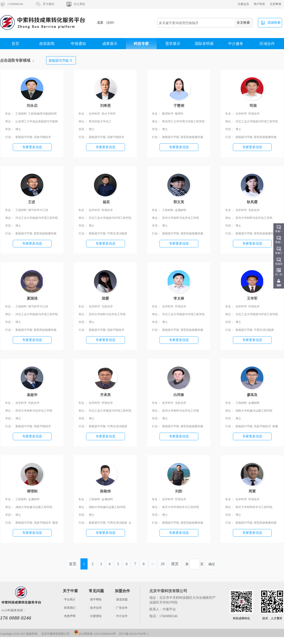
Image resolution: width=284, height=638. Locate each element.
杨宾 (105, 202)
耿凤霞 (252, 202)
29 (162, 564)
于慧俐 (178, 106)
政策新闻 (46, 44)
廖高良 (252, 395)
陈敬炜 (105, 491)
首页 (15, 44)
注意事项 (275, 4)
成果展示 (109, 44)
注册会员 (243, 4)
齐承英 (105, 395)
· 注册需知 (95, 616)
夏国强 (32, 298)
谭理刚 (32, 491)
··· (152, 564)
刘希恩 (105, 106)
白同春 (178, 395)
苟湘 (252, 106)
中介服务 (235, 44)
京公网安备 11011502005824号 (95, 633)
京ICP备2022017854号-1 (133, 633)
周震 (252, 491)
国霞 (105, 298)
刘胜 (178, 491)
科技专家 (141, 44)
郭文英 (178, 202)
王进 (32, 202)
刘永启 (32, 106)
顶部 (278, 285)
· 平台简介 (69, 599)
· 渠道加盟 (121, 599)
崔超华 (32, 395)
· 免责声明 (69, 616)
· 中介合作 (121, 616)
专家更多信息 (32, 147)
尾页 (175, 564)
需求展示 (172, 44)
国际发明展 (204, 44)
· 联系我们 (69, 607)
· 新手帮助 (95, 599)
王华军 (252, 298)
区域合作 (267, 44)
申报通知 (78, 44)
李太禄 (178, 298)
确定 (212, 564)
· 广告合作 (121, 607)
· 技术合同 (95, 607)
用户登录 (259, 4)
